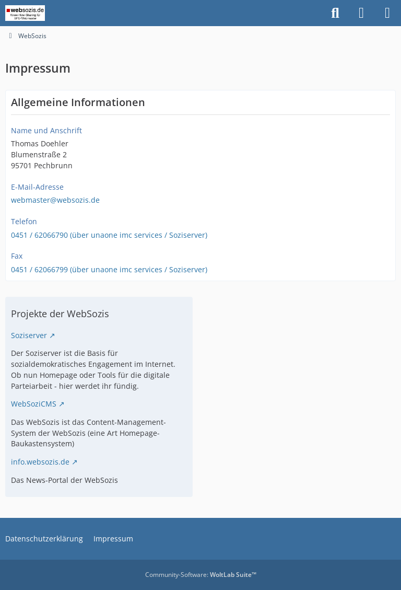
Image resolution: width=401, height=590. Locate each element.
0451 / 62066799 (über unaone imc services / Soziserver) (109, 269)
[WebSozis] (25, 13)
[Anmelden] (361, 13)
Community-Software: (200, 574)
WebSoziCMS (33, 404)
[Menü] (387, 13)
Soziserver (29, 335)
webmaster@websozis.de (55, 200)
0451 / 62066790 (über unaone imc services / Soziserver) (109, 235)
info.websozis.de (40, 462)
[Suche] (335, 13)
